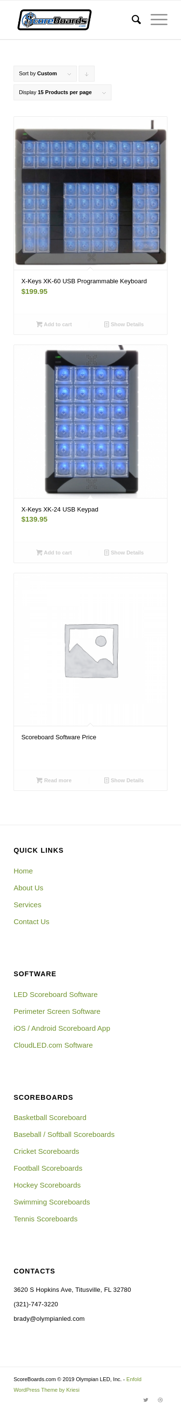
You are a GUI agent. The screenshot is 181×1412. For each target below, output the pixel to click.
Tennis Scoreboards (46, 1219)
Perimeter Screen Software (57, 1011)
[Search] (131, 19)
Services (28, 904)
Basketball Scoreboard (50, 1117)
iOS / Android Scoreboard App (62, 1028)
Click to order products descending (87, 76)
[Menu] (154, 19)
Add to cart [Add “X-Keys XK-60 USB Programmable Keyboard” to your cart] (54, 324)
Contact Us (31, 921)
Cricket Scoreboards (46, 1151)
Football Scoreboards (48, 1168)
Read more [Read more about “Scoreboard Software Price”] (53, 780)
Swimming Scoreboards (52, 1202)
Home (23, 871)
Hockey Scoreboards (47, 1185)
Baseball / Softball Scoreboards (64, 1134)
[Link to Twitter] (146, 1400)
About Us (28, 888)
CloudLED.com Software (53, 1045)
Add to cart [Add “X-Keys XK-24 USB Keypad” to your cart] (54, 552)
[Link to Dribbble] (160, 1400)
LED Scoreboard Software (55, 994)
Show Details (124, 324)
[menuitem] (131, 19)
